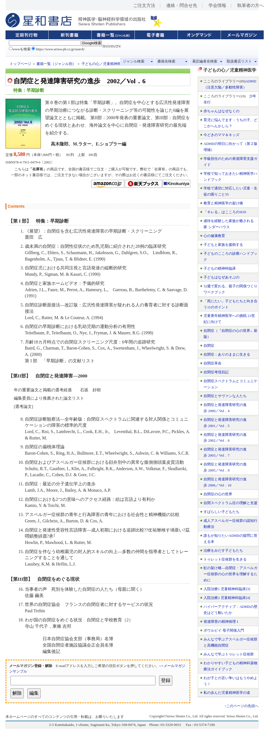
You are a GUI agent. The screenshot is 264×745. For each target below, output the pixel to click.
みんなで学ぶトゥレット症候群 (229, 654)
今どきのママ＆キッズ (221, 135)
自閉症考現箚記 (216, 372)
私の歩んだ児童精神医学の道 (227, 693)
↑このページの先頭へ (241, 706)
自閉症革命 (212, 363)
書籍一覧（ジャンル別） (56, 64)
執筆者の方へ (250, 5)
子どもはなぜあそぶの (221, 277)
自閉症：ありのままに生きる (227, 354)
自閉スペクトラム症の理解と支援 (230, 503)
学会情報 (217, 5)
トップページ (20, 64)
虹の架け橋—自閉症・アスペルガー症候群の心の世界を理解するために (230, 574)
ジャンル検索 (133, 61)
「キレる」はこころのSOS (225, 212)
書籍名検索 (166, 61)
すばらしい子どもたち (221, 512)
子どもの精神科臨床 (220, 268)
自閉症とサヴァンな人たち (225, 396)
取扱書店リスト (239, 61)
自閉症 (209, 345)
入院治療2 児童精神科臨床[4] (227, 598)
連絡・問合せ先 (181, 5)
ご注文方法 (144, 5)
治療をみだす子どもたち (223, 550)
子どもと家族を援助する (223, 245)
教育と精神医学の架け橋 (223, 203)
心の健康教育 (214, 236)
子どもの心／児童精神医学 (103, 64)
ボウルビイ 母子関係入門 (224, 630)
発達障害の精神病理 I (221, 621)
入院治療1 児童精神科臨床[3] (227, 589)
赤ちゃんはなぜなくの (221, 111)
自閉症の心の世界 (218, 494)
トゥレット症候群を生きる (225, 559)
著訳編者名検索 (204, 61)
